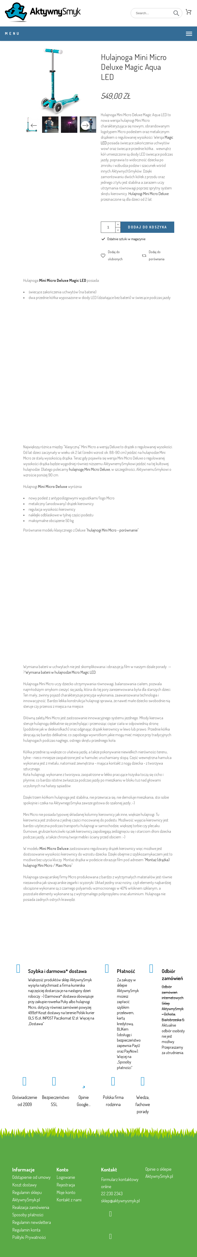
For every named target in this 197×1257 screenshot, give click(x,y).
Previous (33, 125)
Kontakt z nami (69, 1199)
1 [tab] (52, 133)
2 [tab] (59, 133)
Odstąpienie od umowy (31, 1177)
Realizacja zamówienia (30, 1207)
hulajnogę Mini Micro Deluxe (89, 469)
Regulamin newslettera (31, 1222)
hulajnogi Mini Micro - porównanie (112, 530)
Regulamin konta (26, 1229)
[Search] (156, 13)
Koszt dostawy (24, 1184)
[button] (116, 256)
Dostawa (36, 1023)
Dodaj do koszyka (147, 227)
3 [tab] (67, 133)
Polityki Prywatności (29, 1237)
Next (85, 125)
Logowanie (66, 1177)
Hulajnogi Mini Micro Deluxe (148, 193)
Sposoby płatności (27, 1214)
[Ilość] (108, 227)
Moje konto (66, 1192)
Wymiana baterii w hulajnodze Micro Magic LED (60, 672)
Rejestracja (66, 1184)
